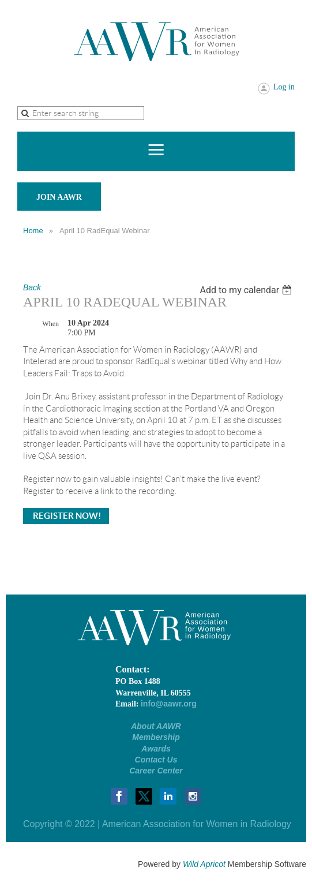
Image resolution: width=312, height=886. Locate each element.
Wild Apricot (204, 864)
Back (32, 287)
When (50, 324)
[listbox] (247, 290)
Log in (284, 87)
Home (33, 230)
